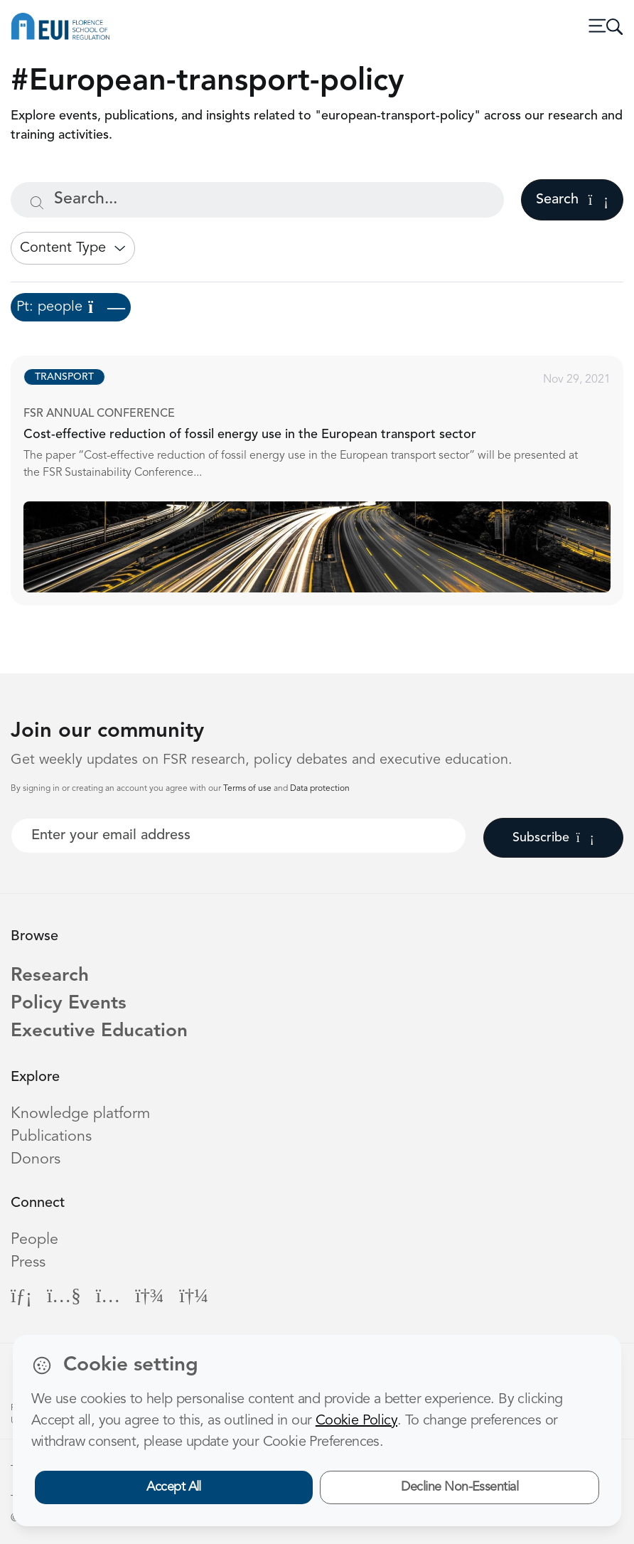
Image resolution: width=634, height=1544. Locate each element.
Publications (51, 1136)
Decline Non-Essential (459, 1487)
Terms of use (248, 788)
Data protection (320, 788)
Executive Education (99, 1031)
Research (50, 976)
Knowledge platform (80, 1114)
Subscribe (553, 837)
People (34, 1239)
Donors (35, 1159)
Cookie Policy (356, 1421)
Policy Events (69, 1003)
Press (28, 1262)
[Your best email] (238, 835)
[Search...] (257, 200)
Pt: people (70, 307)
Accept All (173, 1487)
